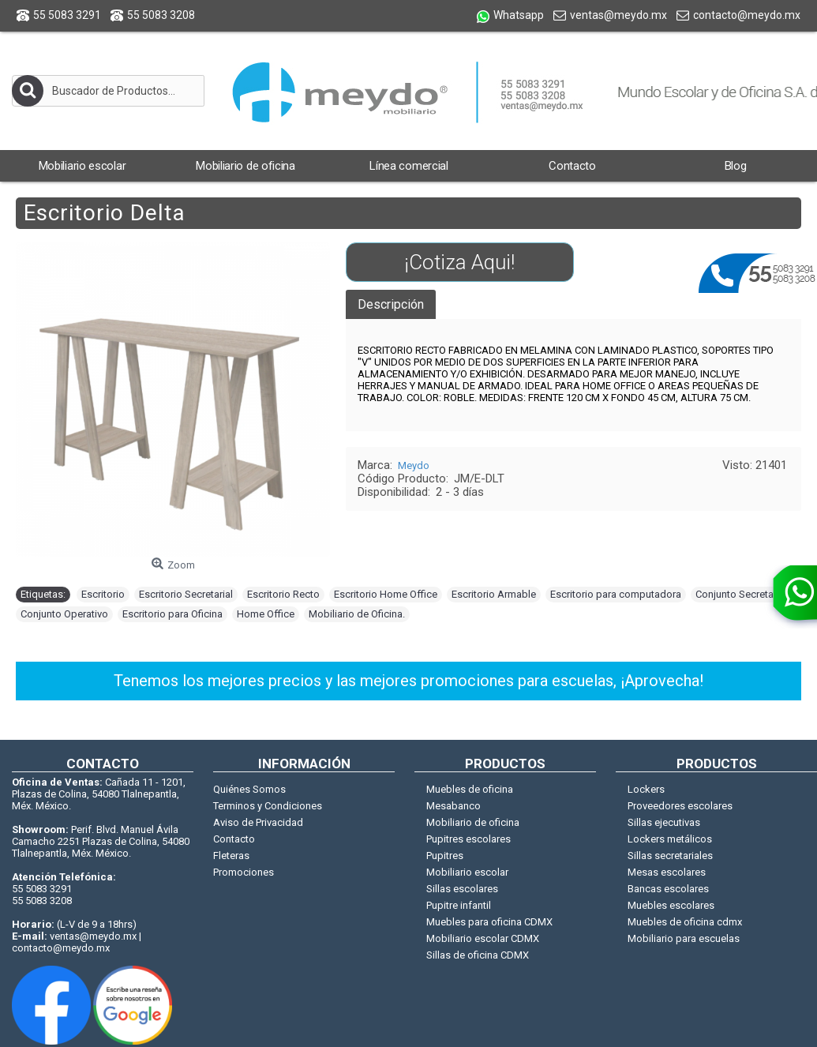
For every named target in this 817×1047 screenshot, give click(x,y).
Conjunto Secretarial (741, 594)
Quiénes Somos (249, 789)
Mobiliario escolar (467, 872)
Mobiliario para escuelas (684, 938)
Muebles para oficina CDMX (489, 922)
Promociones (243, 872)
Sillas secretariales (670, 855)
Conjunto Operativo (64, 614)
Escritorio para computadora (615, 594)
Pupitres (444, 855)
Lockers (646, 789)
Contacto (234, 839)
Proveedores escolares (680, 806)
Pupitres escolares (468, 839)
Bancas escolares (668, 889)
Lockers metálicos (670, 839)
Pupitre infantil (458, 905)
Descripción (391, 304)
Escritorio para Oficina (172, 614)
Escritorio (103, 594)
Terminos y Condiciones (267, 806)
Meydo (413, 465)
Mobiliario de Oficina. (357, 614)
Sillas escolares (462, 889)
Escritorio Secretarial (186, 594)
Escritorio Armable (494, 594)
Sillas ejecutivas (664, 822)
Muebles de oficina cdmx (685, 922)
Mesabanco (453, 806)
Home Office (265, 614)
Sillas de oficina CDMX (477, 955)
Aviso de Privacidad (258, 822)
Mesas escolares (667, 872)
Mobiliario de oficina (472, 822)
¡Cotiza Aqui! (459, 262)
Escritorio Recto (283, 594)
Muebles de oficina (469, 789)
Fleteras (231, 855)
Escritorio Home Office (385, 594)
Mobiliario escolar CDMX (482, 938)
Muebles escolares (671, 905)
